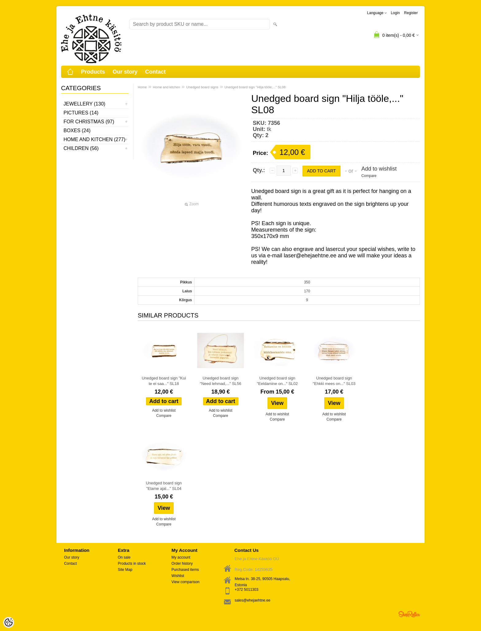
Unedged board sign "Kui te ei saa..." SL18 (164, 381)
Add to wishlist (379, 169)
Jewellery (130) (84, 103)
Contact (155, 72)
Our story (125, 72)
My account (180, 557)
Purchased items (185, 570)
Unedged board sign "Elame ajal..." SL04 (164, 486)
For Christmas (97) (88, 121)
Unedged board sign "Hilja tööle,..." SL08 (255, 87)
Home (142, 87)
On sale (124, 557)
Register (411, 13)
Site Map (125, 570)
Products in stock (132, 563)
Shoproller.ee (409, 614)
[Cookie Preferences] (8, 622)
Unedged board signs (202, 87)
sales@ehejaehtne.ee (252, 600)
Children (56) (81, 148)
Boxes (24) (76, 130)
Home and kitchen (166, 87)
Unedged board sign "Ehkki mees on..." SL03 (334, 381)
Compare (368, 176)
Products (93, 72)
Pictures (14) (80, 112)
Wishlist (177, 576)
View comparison (185, 582)
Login (395, 13)
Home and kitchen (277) (94, 139)
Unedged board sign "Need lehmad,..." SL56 (220, 381)
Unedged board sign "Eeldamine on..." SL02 (277, 381)
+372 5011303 (246, 589)
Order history (182, 563)
